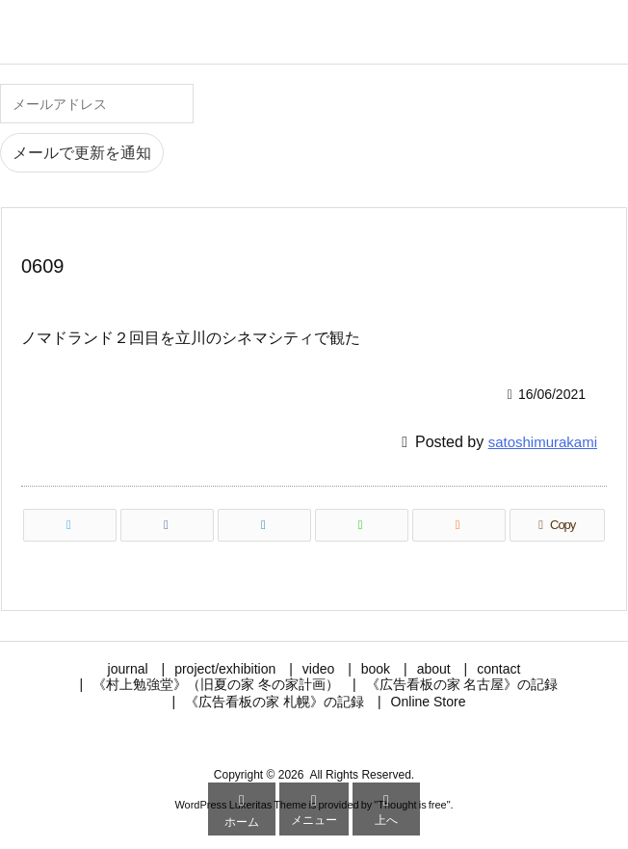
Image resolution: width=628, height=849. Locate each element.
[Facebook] (167, 525)
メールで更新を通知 (82, 153)
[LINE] (361, 525)
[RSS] (459, 525)
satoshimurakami (542, 442)
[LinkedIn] (264, 525)
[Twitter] (70, 525)
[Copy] (557, 525)
